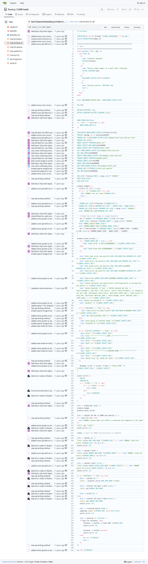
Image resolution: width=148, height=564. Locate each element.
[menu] (128, 562)
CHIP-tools (23, 9)
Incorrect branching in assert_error (45, 391)
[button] (66, 36)
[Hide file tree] (6, 22)
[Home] (4, 3)
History (126, 27)
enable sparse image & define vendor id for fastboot (52, 168)
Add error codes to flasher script (44, 376)
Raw (105, 27)
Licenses (137, 562)
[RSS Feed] (102, 9)
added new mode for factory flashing (46, 326)
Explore (13, 3)
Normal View (115, 27)
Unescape (137, 27)
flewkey (12, 9)
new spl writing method (40, 110)
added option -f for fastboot (42, 305)
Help (22, 3)
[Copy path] (93, 22)
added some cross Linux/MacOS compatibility (49, 36)
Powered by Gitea (9, 562)
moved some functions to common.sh (46, 39)
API (143, 562)
